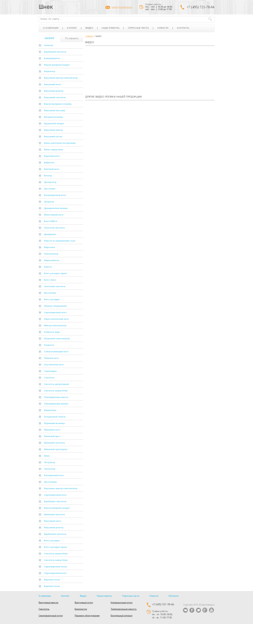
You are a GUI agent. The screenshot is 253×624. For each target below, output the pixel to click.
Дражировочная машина (55, 208)
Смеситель (49, 377)
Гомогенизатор (51, 253)
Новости (162, 28)
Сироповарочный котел (55, 312)
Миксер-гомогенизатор (55, 325)
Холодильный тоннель (55, 416)
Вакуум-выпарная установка (58, 104)
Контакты (183, 28)
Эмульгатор (49, 468)
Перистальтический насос (56, 319)
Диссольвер (49, 188)
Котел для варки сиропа (55, 273)
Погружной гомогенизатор (57, 338)
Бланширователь (52, 58)
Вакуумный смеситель (55, 97)
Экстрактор (49, 462)
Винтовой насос (51, 169)
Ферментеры (50, 410)
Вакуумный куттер (53, 136)
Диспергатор (50, 182)
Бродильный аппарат (54, 123)
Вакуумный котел (52, 84)
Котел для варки (52, 299)
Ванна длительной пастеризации (60, 143)
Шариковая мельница (54, 423)
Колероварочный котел (55, 195)
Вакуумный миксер (53, 130)
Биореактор (49, 71)
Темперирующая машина (56, 403)
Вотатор (48, 175)
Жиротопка (49, 247)
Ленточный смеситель (54, 286)
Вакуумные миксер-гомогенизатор (60, 488)
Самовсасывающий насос (56, 351)
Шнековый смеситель (54, 442)
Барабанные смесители (55, 501)
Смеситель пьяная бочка (56, 390)
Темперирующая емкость (56, 397)
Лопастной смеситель (54, 227)
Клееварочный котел (54, 475)
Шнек (46, 7)
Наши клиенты (110, 28)
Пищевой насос (51, 358)
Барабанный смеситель (55, 51)
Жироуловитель (51, 260)
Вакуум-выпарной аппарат (57, 64)
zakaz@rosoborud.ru (122, 7)
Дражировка (50, 234)
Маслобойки (50, 292)
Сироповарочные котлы (55, 566)
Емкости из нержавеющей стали (59, 240)
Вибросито (49, 162)
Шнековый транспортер (55, 449)
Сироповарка (50, 371)
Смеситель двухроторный (56, 384)
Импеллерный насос (54, 214)
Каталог (72, 28)
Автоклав (48, 45)
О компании (50, 28)
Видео (89, 28)
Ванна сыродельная (53, 149)
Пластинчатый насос (54, 364)
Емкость (48, 266)
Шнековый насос (52, 429)
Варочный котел (52, 156)
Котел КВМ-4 (50, 221)
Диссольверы (50, 481)
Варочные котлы (52, 579)
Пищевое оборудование (55, 306)
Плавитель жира (52, 332)
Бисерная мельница (53, 117)
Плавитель (49, 345)
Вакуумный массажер (54, 110)
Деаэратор (49, 201)
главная (89, 36)
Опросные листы (138, 28)
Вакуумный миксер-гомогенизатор (60, 77)
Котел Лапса (50, 279)
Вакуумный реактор (53, 90)
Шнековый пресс (52, 436)
